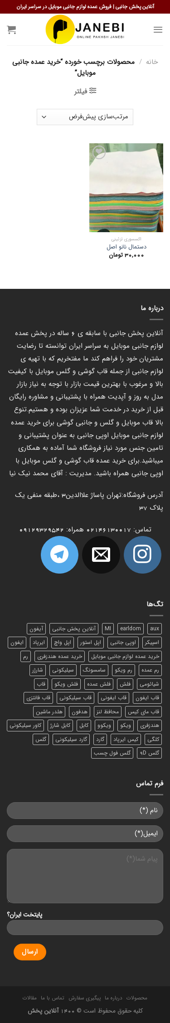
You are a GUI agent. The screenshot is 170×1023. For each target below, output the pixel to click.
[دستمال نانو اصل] (126, 187)
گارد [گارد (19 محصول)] (100, 739)
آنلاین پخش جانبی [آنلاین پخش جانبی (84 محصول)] (74, 628)
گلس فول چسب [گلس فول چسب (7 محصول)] (112, 753)
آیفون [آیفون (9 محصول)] (36, 628)
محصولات (136, 998)
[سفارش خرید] (85, 117)
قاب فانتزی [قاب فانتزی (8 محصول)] (38, 697)
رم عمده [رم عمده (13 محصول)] (150, 670)
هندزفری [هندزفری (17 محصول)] (149, 725)
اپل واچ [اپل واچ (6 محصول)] (62, 642)
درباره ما (113, 998)
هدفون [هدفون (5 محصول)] (79, 711)
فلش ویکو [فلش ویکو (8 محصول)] (66, 684)
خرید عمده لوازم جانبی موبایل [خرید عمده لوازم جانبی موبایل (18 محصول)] (125, 656)
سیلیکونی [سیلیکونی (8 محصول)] (63, 670)
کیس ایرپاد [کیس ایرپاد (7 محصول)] (125, 739)
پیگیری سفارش (84, 998)
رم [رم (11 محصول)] (25, 656)
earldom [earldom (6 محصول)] (130, 628)
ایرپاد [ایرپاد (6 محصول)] (39, 642)
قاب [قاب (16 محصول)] (41, 684)
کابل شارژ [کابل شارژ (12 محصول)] (60, 725)
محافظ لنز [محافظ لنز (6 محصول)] (108, 711)
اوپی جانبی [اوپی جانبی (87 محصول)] (123, 642)
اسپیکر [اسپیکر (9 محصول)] (152, 642)
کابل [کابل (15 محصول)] (83, 725)
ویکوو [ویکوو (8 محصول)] (104, 725)
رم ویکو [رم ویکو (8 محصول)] (123, 670)
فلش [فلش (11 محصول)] (125, 684)
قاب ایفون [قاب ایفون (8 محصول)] (147, 697)
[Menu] (158, 29)
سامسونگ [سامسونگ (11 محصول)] (94, 670)
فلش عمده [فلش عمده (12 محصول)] (99, 684)
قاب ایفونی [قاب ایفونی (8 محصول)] (113, 697)
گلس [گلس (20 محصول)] (40, 739)
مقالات (30, 998)
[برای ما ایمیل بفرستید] (101, 555)
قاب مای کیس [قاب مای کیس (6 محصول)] (143, 711)
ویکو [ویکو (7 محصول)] (125, 725)
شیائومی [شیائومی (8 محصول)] (149, 684)
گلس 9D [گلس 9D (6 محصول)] (149, 753)
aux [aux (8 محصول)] (154, 628)
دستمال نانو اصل (126, 247)
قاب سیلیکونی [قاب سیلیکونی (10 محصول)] (75, 697)
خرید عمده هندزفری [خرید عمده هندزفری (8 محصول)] (59, 656)
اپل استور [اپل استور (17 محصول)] (90, 642)
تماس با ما (52, 998)
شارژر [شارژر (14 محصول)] (37, 670)
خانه (152, 62)
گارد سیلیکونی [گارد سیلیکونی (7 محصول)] (71, 739)
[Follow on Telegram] (59, 555)
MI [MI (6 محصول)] (108, 628)
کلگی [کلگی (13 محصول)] (153, 739)
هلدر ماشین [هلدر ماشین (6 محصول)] (49, 711)
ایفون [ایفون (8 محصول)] (17, 642)
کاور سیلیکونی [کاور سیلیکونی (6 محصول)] (25, 725)
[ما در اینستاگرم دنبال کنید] (142, 555)
